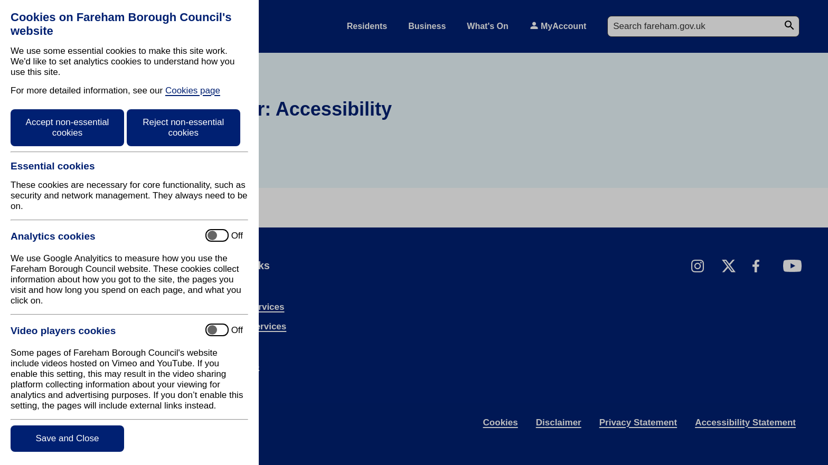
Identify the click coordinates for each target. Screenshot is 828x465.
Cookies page (192, 91)
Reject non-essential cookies (183, 127)
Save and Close (67, 438)
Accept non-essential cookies (67, 127)
